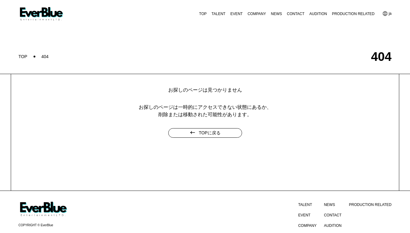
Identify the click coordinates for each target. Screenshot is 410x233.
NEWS (276, 14)
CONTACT (296, 14)
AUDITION (318, 14)
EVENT (236, 14)
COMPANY (257, 14)
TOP (202, 14)
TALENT (218, 14)
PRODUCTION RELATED (353, 14)
